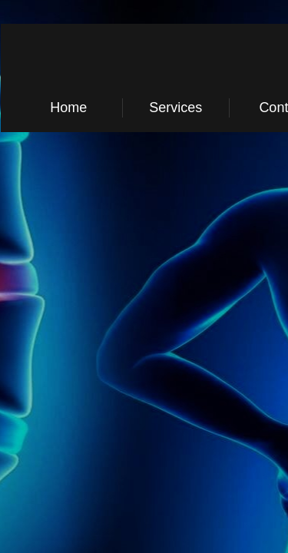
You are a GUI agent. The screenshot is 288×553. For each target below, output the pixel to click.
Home (68, 107)
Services (175, 107)
